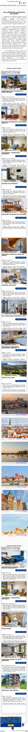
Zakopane (4, 77)
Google (19, 717)
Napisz (27, 731)
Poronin (3, 363)
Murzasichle (4, 240)
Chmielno (4, 676)
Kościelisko (4, 614)
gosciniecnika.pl (14, 1)
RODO (2, 723)
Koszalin (3, 553)
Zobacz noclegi (21, 94)
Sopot (3, 645)
